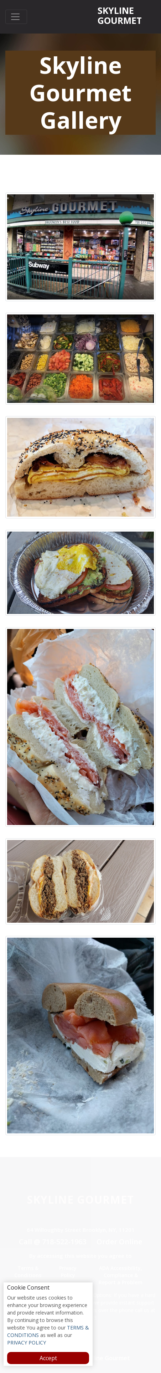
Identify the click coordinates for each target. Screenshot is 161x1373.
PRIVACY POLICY (26, 1342)
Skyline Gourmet (120, 15)
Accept (48, 1358)
